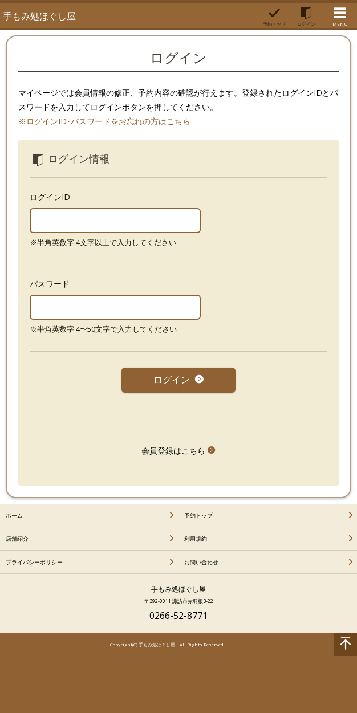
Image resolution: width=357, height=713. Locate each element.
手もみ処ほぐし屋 (39, 16)
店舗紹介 (17, 539)
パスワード (50, 283)
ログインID (50, 197)
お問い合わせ (201, 562)
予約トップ (198, 515)
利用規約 (195, 539)
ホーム (14, 515)
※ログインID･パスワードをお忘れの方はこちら (104, 121)
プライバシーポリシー (34, 562)
